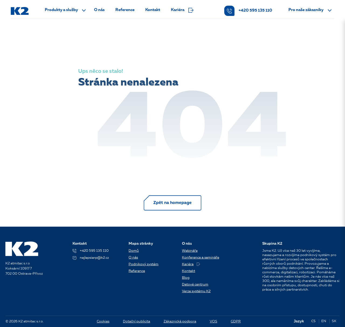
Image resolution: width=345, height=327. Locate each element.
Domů (134, 251)
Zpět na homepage (172, 203)
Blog (185, 278)
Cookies (103, 321)
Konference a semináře (200, 257)
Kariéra (182, 10)
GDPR (236, 321)
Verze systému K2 (196, 291)
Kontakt (152, 10)
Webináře (190, 251)
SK (334, 321)
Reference (124, 10)
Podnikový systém (143, 264)
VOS (213, 321)
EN (323, 321)
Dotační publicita (136, 321)
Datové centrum (195, 284)
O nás (99, 10)
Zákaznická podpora (180, 321)
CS (313, 321)
